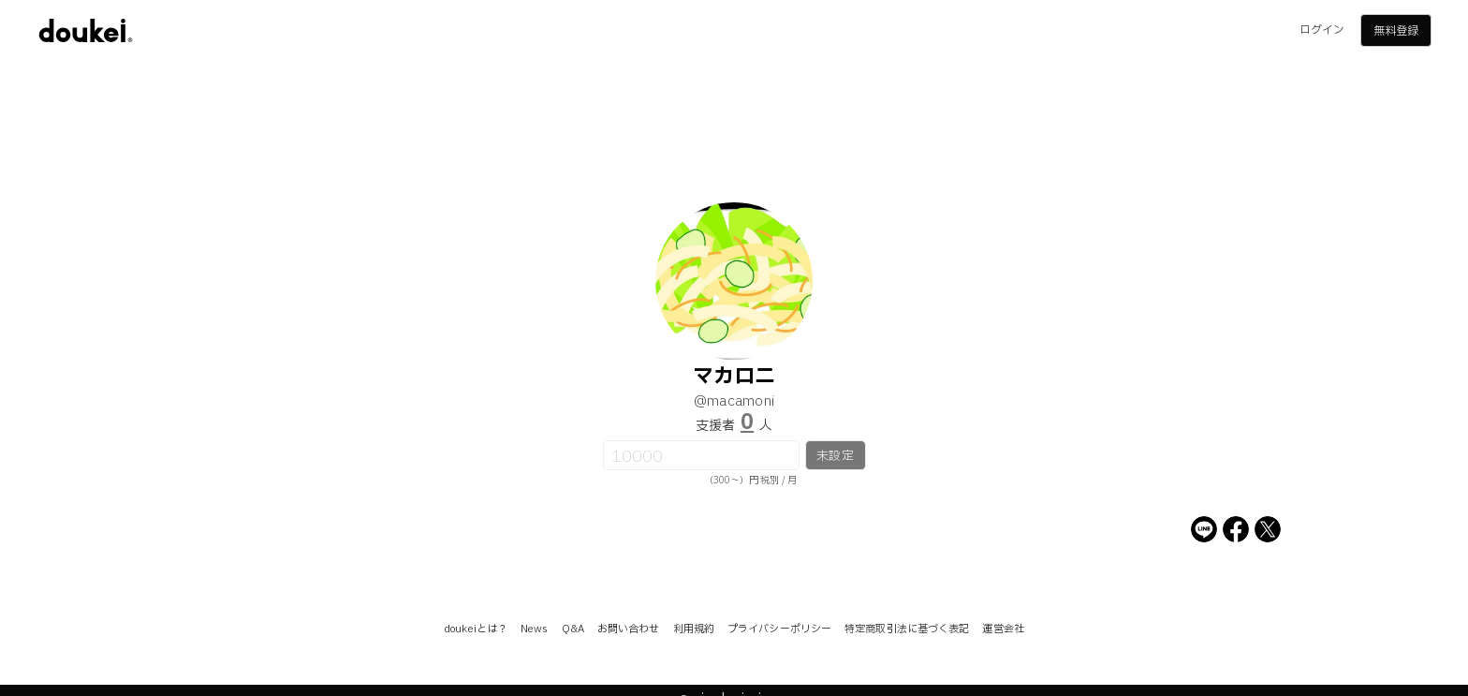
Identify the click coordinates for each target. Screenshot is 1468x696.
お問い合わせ (628, 629)
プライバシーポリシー (779, 629)
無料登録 (1395, 30)
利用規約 (693, 629)
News (534, 629)
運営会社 (1002, 629)
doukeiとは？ (475, 629)
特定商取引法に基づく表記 (906, 629)
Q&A (573, 629)
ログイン (1321, 30)
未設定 (834, 456)
